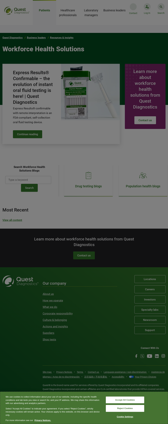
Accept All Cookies (125, 400)
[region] (84, 408)
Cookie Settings (125, 416)
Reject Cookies (125, 408)
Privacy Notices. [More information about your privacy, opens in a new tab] (42, 420)
